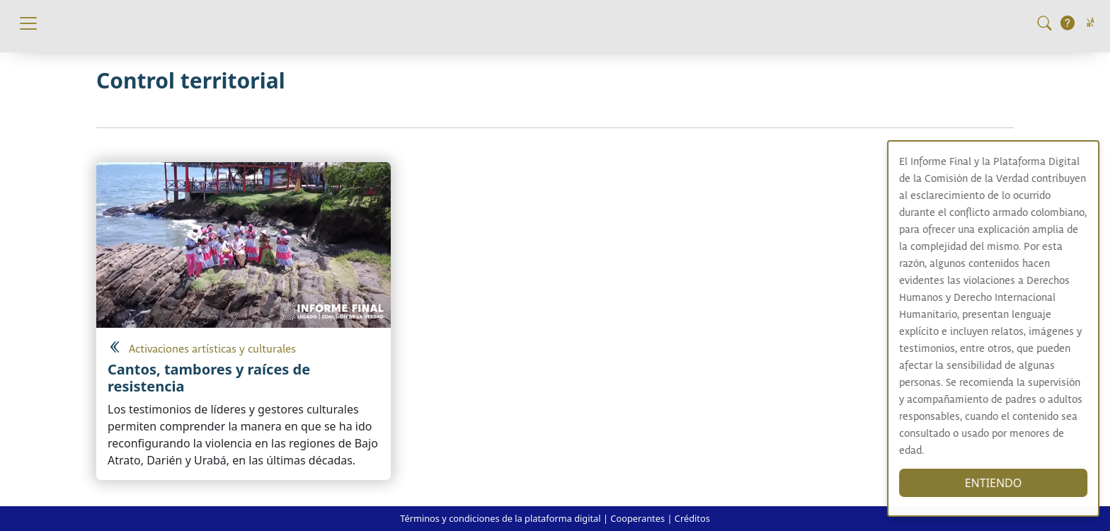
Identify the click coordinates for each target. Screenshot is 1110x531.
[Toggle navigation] (28, 23)
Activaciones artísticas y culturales (212, 349)
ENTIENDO (1005, 483)
